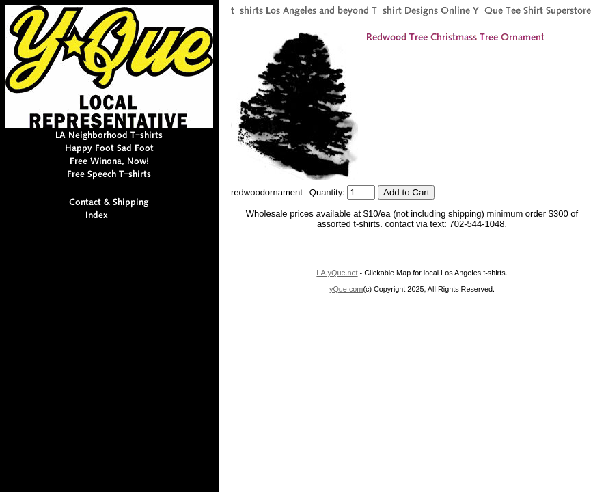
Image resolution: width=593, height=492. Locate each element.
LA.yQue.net (336, 273)
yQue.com (346, 289)
